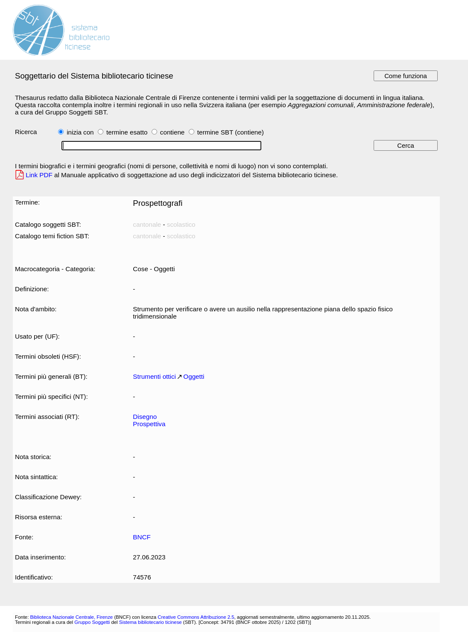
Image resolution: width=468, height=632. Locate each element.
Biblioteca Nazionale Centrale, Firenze (71, 617)
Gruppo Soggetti (92, 622)
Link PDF (39, 174)
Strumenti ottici (154, 376)
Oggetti (193, 376)
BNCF (141, 537)
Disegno (145, 416)
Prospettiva (149, 423)
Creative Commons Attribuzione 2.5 (196, 617)
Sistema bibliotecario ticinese (150, 622)
